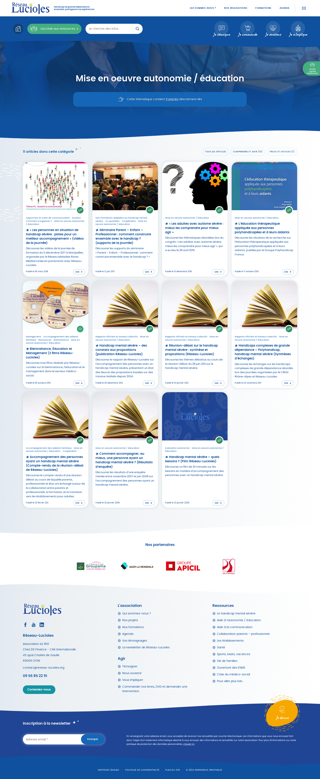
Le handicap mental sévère (236, 613)
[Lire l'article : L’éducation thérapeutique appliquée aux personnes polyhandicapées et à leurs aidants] (264, 219)
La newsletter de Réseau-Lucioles (146, 647)
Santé (221, 647)
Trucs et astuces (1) (282, 152)
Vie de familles (227, 660)
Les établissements (230, 640)
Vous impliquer (132, 679)
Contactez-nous (304, 8)
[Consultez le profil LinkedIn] (41, 624)
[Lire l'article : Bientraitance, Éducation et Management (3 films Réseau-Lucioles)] (55, 334)
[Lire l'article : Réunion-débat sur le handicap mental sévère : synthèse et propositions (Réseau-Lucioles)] (195, 334)
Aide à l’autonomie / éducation (239, 620)
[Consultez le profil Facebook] (25, 624)
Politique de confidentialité (142, 770)
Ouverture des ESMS (231, 667)
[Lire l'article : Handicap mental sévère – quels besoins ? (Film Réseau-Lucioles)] (195, 450)
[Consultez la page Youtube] (33, 624)
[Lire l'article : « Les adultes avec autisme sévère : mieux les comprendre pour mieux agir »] (195, 219)
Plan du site (172, 770)
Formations (263, 8)
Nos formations (133, 627)
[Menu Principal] (311, 68)
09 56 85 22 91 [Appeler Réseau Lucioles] (35, 676)
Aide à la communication (234, 627)
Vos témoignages (134, 640)
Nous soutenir (132, 673)
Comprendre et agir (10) (247, 152)
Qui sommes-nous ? (203, 8)
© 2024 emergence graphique (204, 770)
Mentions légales (108, 770)
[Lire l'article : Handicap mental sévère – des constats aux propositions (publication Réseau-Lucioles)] (125, 334)
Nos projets (130, 620)
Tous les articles (215, 152)
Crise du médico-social (233, 674)
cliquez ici (188, 744)
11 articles (172, 99)
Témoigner (130, 666)
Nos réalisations (235, 8)
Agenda (285, 8)
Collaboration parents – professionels (243, 633)
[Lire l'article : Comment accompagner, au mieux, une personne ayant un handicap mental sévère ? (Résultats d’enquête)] (125, 450)
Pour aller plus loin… (230, 681)
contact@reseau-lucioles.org (43, 667)
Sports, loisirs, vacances (233, 654)
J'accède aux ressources (52, 29)
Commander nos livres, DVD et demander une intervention (154, 689)
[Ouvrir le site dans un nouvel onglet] (91, 566)
